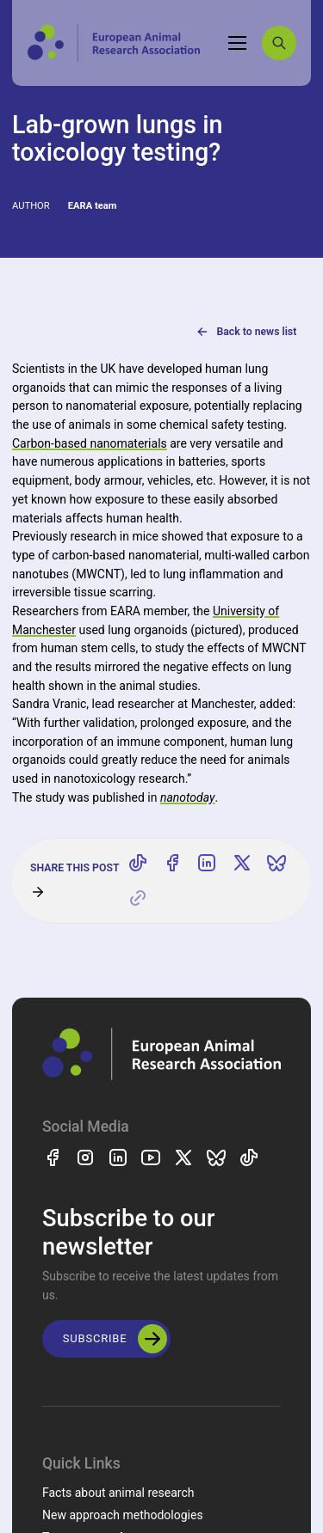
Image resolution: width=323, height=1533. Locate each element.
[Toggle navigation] (238, 43)
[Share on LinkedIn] (207, 863)
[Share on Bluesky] (276, 863)
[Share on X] (242, 863)
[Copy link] (138, 898)
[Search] (279, 43)
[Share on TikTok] (138, 863)
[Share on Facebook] (172, 863)
